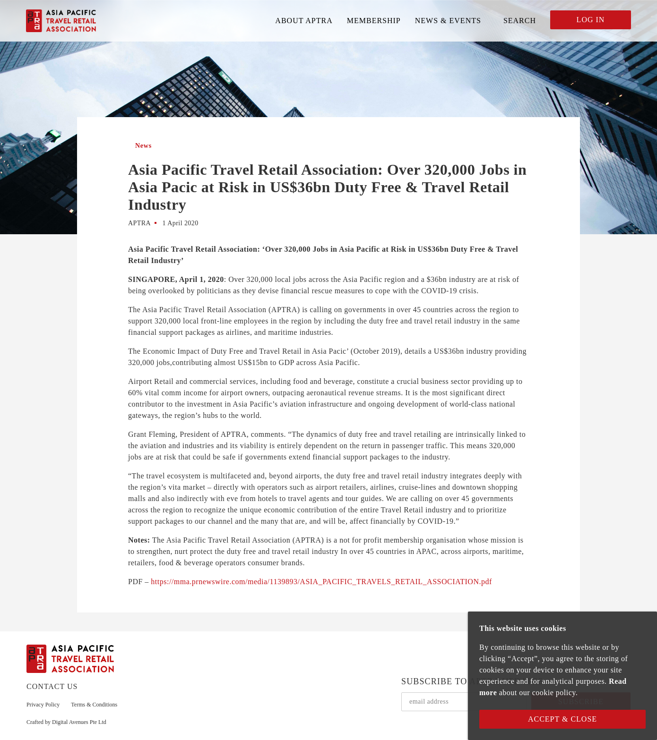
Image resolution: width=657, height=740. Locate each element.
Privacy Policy (43, 704)
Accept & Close (562, 719)
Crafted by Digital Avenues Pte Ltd (66, 722)
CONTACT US (52, 686)
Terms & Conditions (94, 704)
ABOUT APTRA (303, 21)
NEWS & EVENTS (448, 21)
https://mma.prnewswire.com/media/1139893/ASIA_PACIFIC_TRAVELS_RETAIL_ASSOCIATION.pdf (321, 582)
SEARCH (519, 21)
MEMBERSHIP (374, 21)
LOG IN (591, 20)
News (143, 145)
